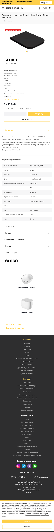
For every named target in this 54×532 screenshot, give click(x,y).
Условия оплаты (27, 425)
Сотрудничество (27, 422)
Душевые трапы (27, 361)
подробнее (45, 2)
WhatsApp (35, 466)
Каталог (27, 339)
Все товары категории (14, 324)
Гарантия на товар (27, 431)
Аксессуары (26, 349)
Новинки (27, 346)
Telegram (24, 466)
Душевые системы (27, 374)
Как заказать (27, 434)
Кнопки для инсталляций (27, 386)
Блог (27, 437)
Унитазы (27, 407)
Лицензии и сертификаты (27, 446)
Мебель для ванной (27, 389)
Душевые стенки (27, 371)
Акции (27, 419)
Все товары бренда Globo (15, 328)
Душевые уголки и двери (27, 368)
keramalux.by (9, 503)
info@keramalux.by (41, 477)
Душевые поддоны (27, 365)
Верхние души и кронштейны (27, 358)
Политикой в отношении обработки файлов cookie (29, 510)
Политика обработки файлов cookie (27, 455)
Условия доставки (27, 428)
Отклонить (26, 526)
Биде (27, 352)
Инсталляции (27, 383)
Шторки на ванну (27, 410)
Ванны (27, 355)
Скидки (27, 343)
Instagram (18, 466)
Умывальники (27, 404)
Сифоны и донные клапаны (27, 398)
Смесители (27, 401)
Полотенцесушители (27, 395)
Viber (29, 466)
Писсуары (27, 392)
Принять (27, 521)
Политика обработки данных (27, 452)
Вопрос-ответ (27, 443)
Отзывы (27, 449)
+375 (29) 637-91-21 (18, 477)
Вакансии (27, 440)
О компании (27, 415)
